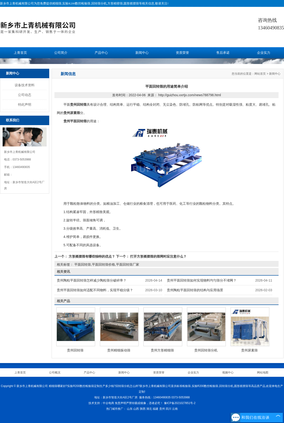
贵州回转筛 (75, 350)
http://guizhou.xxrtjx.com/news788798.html (189, 95)
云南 (175, 408)
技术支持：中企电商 (101, 403)
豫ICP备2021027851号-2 (179, 403)
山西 (136, 408)
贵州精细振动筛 (118, 350)
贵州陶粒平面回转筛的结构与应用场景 (195, 290)
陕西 (143, 408)
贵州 (162, 408)
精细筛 (57, 3)
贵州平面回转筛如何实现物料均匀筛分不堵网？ (201, 280)
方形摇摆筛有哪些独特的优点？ (92, 256)
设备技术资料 (25, 85)
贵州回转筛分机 (205, 350)
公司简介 (60, 53)
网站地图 (262, 372)
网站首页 (260, 73)
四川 (168, 408)
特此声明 (24, 104)
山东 (130, 408)
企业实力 (263, 53)
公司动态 (24, 95)
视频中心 (228, 372)
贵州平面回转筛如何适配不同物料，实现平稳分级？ (95, 290)
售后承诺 (223, 53)
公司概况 (54, 372)
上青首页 (20, 53)
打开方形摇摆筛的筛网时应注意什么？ (157, 256)
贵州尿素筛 (249, 350)
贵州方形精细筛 (162, 350)
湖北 (149, 408)
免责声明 (120, 403)
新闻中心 (142, 53)
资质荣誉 (182, 53)
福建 (155, 408)
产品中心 (101, 53)
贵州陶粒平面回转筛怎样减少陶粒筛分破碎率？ (91, 280)
